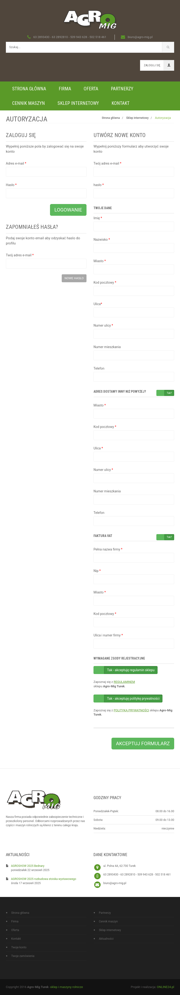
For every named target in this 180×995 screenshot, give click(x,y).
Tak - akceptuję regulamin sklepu (131, 670)
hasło (99, 185)
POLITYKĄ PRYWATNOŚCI (131, 710)
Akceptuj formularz (143, 743)
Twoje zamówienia (22, 956)
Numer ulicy (103, 325)
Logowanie (68, 210)
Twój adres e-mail (20, 255)
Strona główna (29, 89)
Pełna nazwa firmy (108, 549)
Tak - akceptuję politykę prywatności (133, 698)
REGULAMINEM (124, 682)
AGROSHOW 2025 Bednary (27, 866)
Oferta (91, 89)
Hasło (11, 185)
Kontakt (121, 103)
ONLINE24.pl (165, 987)
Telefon (99, 368)
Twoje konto (18, 947)
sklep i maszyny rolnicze (66, 987)
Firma (65, 89)
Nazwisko (102, 239)
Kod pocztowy (105, 282)
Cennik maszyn (28, 103)
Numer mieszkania (107, 347)
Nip (97, 571)
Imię (98, 218)
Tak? (169, 393)
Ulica (98, 304)
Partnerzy (122, 89)
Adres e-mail (16, 163)
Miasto (100, 261)
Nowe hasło (74, 278)
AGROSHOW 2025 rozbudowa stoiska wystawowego (43, 879)
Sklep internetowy (78, 103)
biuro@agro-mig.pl (114, 883)
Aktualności (106, 938)
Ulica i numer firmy (108, 635)
